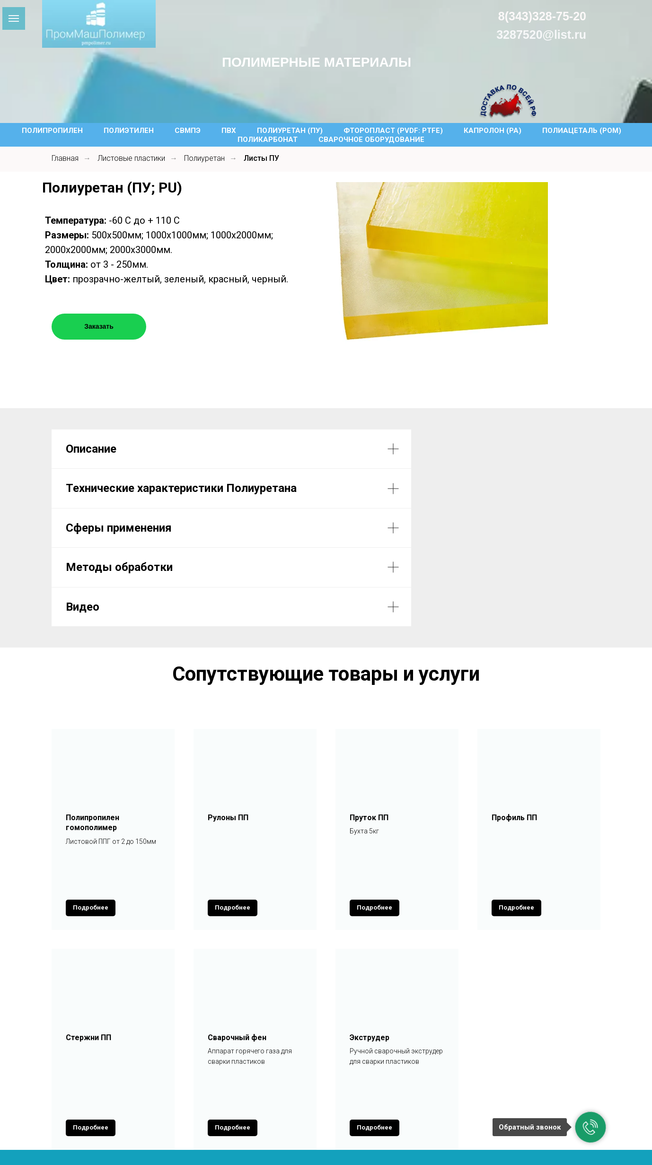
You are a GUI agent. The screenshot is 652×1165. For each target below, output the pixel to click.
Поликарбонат (268, 139)
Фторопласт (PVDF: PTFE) (393, 130)
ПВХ (228, 130)
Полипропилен (52, 130)
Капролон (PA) (492, 130)
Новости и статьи (394, 1090)
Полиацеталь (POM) (581, 130)
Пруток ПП (369, 817)
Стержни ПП (88, 997)
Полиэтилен (129, 130)
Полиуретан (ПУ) (290, 130)
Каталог (178, 1090)
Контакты (469, 1090)
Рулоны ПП (228, 817)
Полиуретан (204, 158)
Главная (65, 158)
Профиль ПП (514, 817)
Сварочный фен (237, 997)
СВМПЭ (188, 130)
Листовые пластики (131, 158)
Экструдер (369, 997)
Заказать (99, 326)
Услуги (227, 1090)
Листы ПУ (261, 158)
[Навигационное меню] (14, 18)
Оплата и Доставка (299, 1090)
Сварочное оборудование (371, 139)
